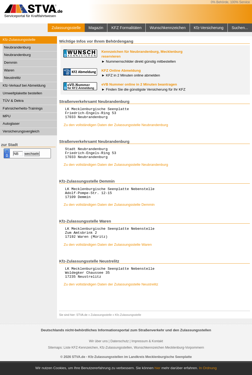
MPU (7, 116)
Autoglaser (11, 124)
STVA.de (82, 326)
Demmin (10, 62)
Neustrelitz (12, 78)
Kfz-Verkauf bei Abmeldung (24, 85)
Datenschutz (119, 353)
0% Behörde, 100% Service (230, 2)
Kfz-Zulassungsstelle (19, 40)
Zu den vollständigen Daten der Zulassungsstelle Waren (108, 254)
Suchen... (239, 28)
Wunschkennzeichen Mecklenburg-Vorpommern (169, 359)
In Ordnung (208, 368)
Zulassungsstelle (66, 28)
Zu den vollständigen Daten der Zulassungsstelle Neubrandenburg (116, 127)
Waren (9, 70)
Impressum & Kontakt (147, 353)
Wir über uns (98, 353)
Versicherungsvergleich (21, 131)
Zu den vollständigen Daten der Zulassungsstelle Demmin (109, 212)
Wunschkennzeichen (168, 28)
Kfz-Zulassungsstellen (116, 359)
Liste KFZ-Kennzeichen (81, 359)
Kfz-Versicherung (208, 28)
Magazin (95, 28)
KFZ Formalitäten (126, 28)
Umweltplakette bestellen (22, 93)
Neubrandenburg (17, 47)
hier (157, 368)
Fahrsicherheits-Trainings (23, 108)
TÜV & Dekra (13, 101)
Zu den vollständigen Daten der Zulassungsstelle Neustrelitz (111, 296)
